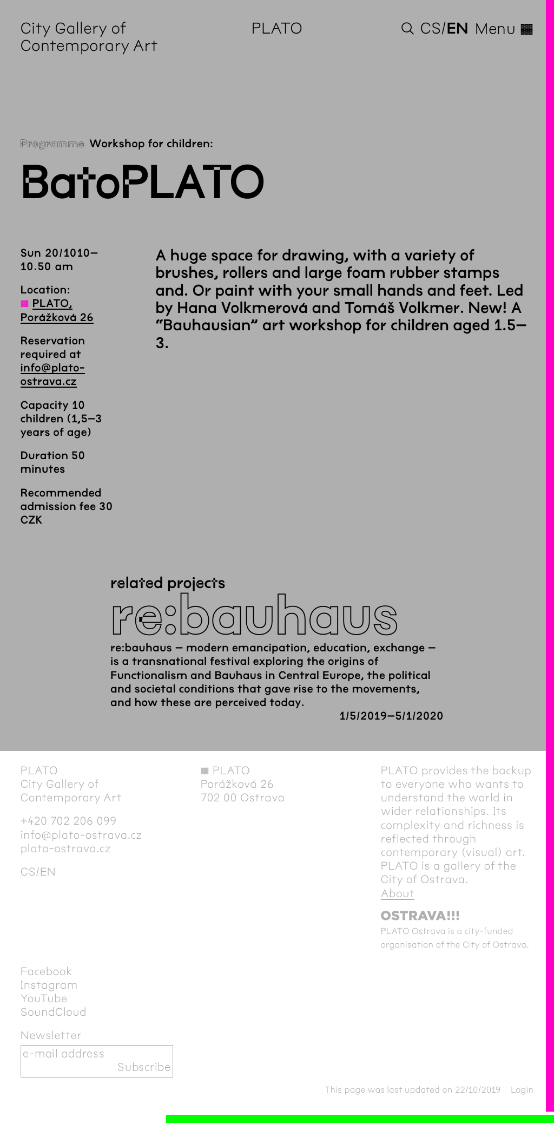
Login (522, 1090)
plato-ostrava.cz (66, 849)
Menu (504, 29)
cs (430, 29)
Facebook (46, 972)
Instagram (49, 985)
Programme (53, 144)
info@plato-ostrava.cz (81, 835)
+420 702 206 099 (69, 821)
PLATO (277, 29)
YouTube (44, 999)
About (398, 894)
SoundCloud (54, 1012)
